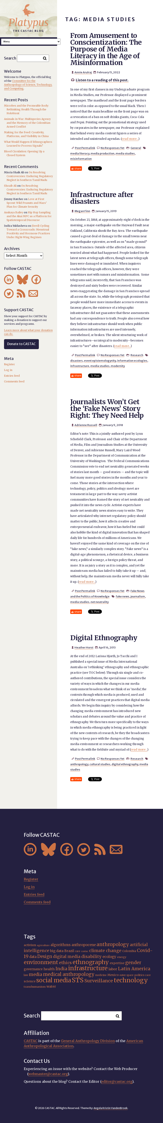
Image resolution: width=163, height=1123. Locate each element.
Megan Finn (82, 211)
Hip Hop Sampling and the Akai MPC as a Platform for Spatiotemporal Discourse (29, 216)
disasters (76, 360)
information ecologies (132, 360)
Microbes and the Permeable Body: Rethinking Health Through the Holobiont (26, 109)
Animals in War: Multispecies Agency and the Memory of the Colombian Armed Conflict (27, 122)
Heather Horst (83, 647)
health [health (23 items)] (49, 969)
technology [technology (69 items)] (131, 980)
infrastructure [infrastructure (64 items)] (88, 968)
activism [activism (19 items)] (30, 945)
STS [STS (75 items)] (78, 980)
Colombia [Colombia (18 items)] (129, 951)
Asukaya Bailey (13, 212)
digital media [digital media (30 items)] (66, 956)
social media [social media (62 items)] (53, 980)
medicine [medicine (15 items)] (101, 975)
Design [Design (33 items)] (44, 956)
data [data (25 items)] (33, 956)
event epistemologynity (100, 360)
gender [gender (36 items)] (133, 962)
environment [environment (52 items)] (41, 962)
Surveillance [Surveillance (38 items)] (98, 981)
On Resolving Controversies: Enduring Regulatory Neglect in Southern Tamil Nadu (30, 176)
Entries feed (12, 375)
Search (10, 58)
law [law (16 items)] (26, 975)
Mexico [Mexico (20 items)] (113, 975)
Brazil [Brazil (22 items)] (69, 951)
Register (9, 364)
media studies (125, 153)
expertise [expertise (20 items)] (117, 963)
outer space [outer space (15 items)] (126, 975)
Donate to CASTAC (21, 344)
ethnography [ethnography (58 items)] (91, 962)
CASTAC (30, 1041)
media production (102, 153)
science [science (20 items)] (29, 981)
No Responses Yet (112, 148)
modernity (118, 366)
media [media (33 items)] (35, 974)
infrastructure (79, 366)
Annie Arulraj (83, 72)
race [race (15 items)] (148, 975)
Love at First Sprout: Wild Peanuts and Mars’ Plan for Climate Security (27, 202)
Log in (8, 370)
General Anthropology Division (88, 1041)
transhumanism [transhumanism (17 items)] (35, 986)
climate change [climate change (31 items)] (105, 950)
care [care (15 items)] (77, 951)
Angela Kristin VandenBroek (111, 1108)
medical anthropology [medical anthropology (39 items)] (68, 974)
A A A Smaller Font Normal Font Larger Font (30, 42)
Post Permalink (85, 148)
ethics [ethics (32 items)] (65, 962)
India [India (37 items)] (61, 969)
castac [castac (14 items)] (84, 951)
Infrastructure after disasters (101, 198)
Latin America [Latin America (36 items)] (134, 969)
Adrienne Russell (85, 425)
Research (137, 355)
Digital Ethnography (103, 638)
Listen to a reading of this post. (102, 80)
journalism (138, 596)
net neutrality (100, 602)
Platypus (28, 22)
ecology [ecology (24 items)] (109, 957)
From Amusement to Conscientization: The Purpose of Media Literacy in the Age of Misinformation (106, 49)
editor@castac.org (116, 1081)
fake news (122, 596)
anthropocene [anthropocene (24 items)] (84, 945)
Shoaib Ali (10, 185)
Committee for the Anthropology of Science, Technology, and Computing (28, 84)
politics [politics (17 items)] (139, 975)
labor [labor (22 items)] (112, 969)
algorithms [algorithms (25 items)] (61, 945)
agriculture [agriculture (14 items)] (43, 945)
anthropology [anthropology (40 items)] (113, 944)
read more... (130, 139)
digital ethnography (125, 764)
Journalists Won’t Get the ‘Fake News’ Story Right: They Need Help (107, 409)
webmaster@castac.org (48, 1074)
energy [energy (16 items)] (121, 957)
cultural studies (100, 764)
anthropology (79, 764)
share (77, 168)
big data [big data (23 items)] (56, 951)
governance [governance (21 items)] (33, 969)
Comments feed (14, 381)
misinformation (81, 158)
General (136, 148)
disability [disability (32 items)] (91, 956)
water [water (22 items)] (51, 986)
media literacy (79, 153)
